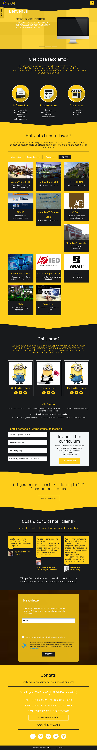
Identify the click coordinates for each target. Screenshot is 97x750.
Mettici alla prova (48, 498)
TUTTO (65, 157)
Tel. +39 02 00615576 (34, 705)
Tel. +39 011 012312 (35, 700)
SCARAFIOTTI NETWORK (53, 748)
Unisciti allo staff (69, 461)
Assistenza (51, 157)
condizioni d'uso (34, 648)
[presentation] (39, 629)
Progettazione (33, 157)
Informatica (16, 157)
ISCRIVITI (48, 654)
